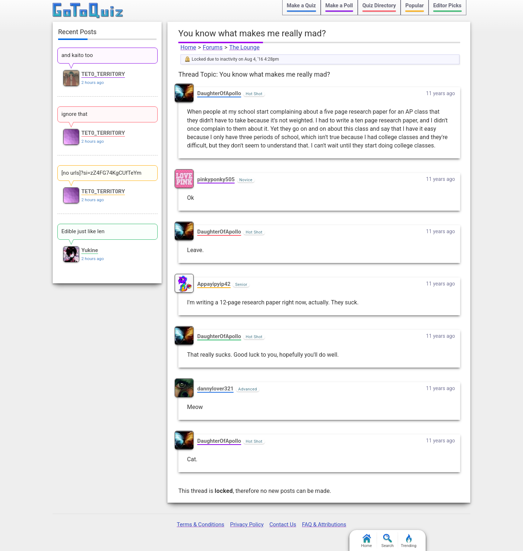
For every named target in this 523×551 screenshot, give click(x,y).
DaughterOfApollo (219, 93)
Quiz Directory (379, 6)
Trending (409, 541)
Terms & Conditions (200, 524)
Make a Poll (339, 6)
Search (387, 541)
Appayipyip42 (214, 284)
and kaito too (77, 55)
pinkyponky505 (216, 179)
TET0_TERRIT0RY (103, 74)
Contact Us (282, 524)
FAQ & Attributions (324, 524)
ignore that (74, 114)
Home (188, 47)
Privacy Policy (246, 524)
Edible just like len (83, 231)
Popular (414, 6)
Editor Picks (447, 6)
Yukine (89, 250)
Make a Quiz (301, 6)
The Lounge (244, 47)
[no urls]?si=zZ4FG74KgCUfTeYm (101, 173)
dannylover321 (215, 388)
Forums (212, 47)
